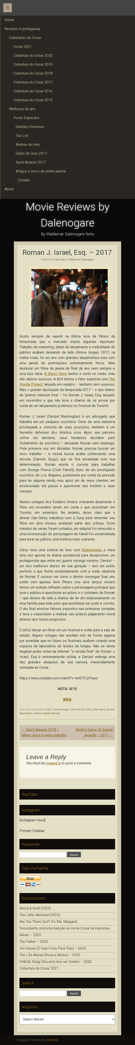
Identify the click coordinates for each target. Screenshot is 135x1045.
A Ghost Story (55, 374)
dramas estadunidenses (47, 713)
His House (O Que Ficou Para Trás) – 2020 (52, 948)
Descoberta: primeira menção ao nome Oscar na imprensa (64, 928)
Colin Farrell (77, 709)
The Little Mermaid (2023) (39, 915)
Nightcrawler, (93, 550)
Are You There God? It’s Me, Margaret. (48, 921)
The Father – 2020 (33, 942)
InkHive (52, 1040)
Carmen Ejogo (61, 709)
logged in (53, 763)
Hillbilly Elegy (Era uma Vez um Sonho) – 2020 (55, 962)
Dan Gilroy (99, 709)
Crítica (88, 709)
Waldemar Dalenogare (81, 259)
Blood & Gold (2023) (35, 908)
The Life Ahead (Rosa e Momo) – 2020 (49, 955)
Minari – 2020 (30, 935)
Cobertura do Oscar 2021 (39, 968)
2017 (49, 709)
